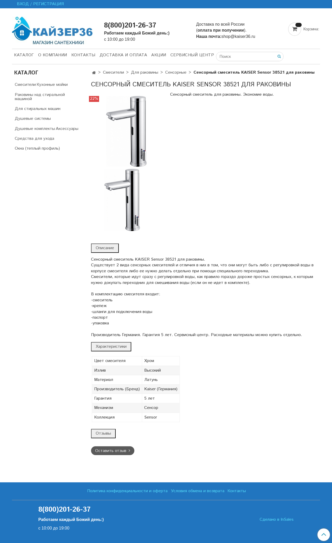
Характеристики (111, 347)
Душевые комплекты (35, 129)
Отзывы (103, 433)
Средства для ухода (34, 139)
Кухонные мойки (52, 85)
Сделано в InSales (277, 520)
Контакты (83, 55)
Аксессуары (67, 129)
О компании (52, 55)
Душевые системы (33, 119)
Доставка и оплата (123, 55)
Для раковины (144, 72)
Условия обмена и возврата (197, 491)
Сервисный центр (192, 55)
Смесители (113, 72)
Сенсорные (175, 72)
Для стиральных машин (37, 109)
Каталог (24, 55)
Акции (158, 55)
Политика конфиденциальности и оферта (127, 491)
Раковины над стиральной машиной (40, 97)
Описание (105, 248)
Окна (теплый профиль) (37, 148)
